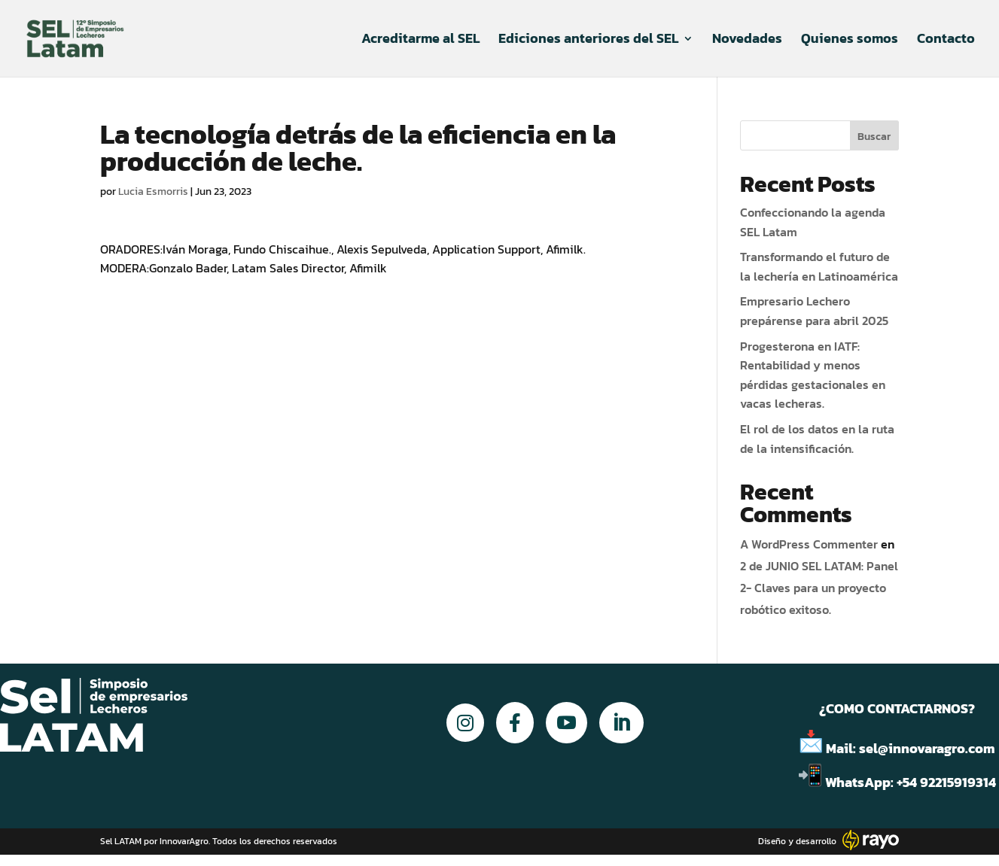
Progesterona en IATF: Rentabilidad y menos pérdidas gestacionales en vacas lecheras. (812, 375)
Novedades (747, 40)
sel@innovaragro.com (927, 748)
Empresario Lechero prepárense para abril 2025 (814, 311)
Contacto (946, 40)
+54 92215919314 (948, 782)
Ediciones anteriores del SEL (588, 40)
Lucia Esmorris (153, 191)
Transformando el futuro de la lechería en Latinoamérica (819, 266)
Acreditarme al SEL (420, 40)
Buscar (874, 136)
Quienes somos (849, 40)
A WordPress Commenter (809, 544)
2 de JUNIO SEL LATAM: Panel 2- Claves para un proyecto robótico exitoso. (819, 587)
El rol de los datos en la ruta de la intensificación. (817, 438)
